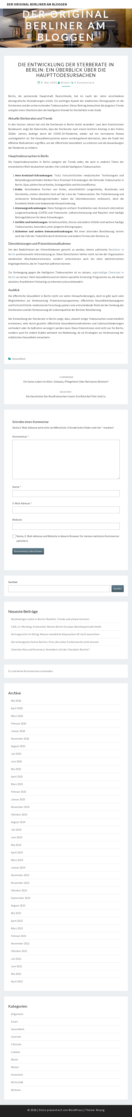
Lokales (15, 1052)
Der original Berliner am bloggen (37, 4)
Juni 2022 (16, 966)
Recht (14, 1059)
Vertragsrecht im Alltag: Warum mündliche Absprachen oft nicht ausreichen (55, 634)
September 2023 (20, 898)
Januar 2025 (18, 799)
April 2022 (17, 981)
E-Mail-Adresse (22, 503)
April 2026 (17, 708)
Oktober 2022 (19, 951)
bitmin (65, 82)
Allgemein (17, 1014)
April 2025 (17, 776)
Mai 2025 (16, 769)
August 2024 (18, 822)
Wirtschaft (17, 1082)
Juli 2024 (16, 829)
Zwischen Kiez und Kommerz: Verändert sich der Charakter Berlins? (50, 649)
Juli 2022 (16, 958)
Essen (14, 1021)
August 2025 (18, 746)
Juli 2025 (16, 753)
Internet (16, 1036)
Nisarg (100, 1110)
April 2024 (17, 852)
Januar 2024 (18, 867)
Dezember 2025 (20, 738)
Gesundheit (19, 358)
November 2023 (20, 882)
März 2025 (17, 784)
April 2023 (17, 920)
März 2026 (17, 716)
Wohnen (16, 1090)
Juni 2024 (16, 837)
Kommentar (20, 436)
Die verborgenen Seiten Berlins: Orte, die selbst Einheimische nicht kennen (55, 642)
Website (17, 519)
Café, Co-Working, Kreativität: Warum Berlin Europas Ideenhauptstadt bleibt (56, 626)
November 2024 (20, 807)
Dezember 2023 (20, 875)
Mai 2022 (16, 974)
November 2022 (20, 943)
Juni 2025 (16, 761)
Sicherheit (17, 1074)
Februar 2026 (18, 723)
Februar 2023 (18, 936)
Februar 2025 (18, 791)
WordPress (76, 1110)
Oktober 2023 (19, 890)
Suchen (12, 582)
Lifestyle (16, 1044)
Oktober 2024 (19, 814)
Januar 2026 (18, 731)
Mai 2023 (16, 913)
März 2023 (17, 928)
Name (16, 487)
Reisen (15, 1067)
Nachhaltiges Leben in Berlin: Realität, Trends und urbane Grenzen (50, 619)
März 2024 (17, 860)
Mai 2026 (16, 700)
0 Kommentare (84, 82)
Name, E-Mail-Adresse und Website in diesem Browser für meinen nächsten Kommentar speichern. (67, 538)
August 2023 (18, 905)
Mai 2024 (16, 845)
